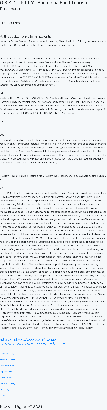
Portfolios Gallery (7, 384)
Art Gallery (4, 389)
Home (2, 396)
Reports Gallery (6, 372)
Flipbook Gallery (7, 354)
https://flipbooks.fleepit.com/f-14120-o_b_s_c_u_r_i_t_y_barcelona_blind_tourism (33, 341)
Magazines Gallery (8, 360)
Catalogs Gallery (7, 366)
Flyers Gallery (6, 378)
